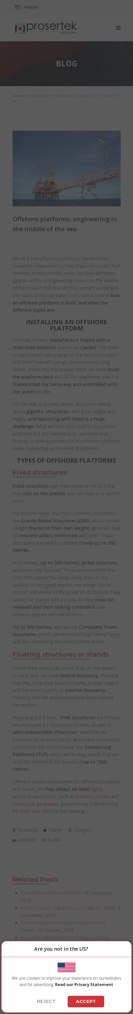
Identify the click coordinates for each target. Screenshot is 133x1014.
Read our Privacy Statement (84, 984)
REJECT (46, 1001)
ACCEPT (86, 1001)
